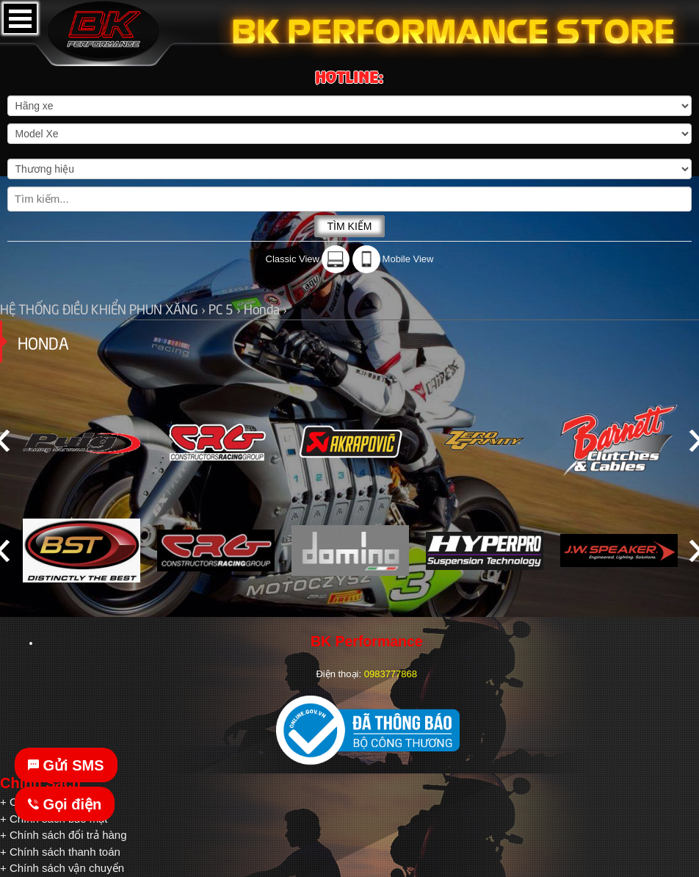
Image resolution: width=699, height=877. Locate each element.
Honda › (265, 308)
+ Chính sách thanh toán (60, 851)
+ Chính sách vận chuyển (62, 868)
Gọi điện (64, 804)
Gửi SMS (66, 765)
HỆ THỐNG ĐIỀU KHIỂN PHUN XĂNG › (104, 308)
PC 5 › (226, 308)
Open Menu (20, 18)
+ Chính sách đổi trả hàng (63, 835)
